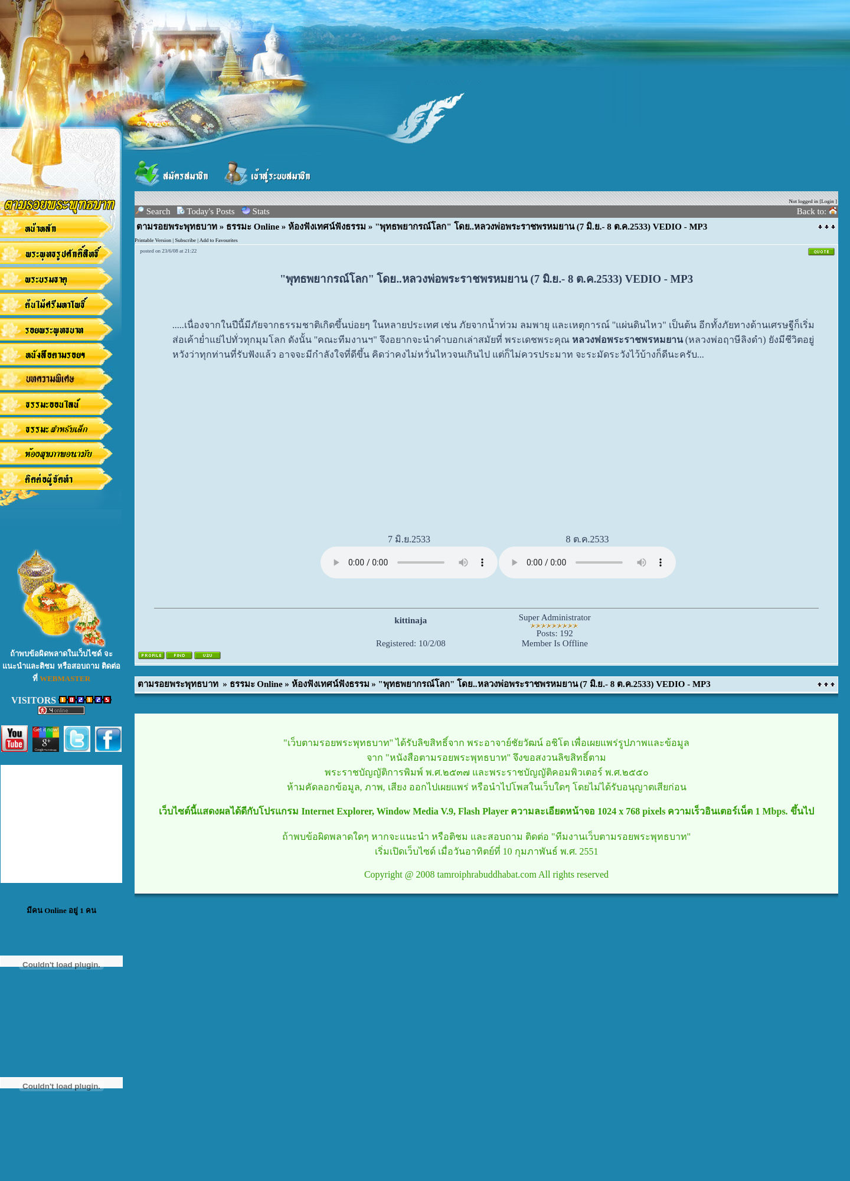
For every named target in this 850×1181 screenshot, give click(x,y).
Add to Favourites (219, 240)
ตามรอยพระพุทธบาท (176, 226)
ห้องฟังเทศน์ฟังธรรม (327, 226)
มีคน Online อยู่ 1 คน (61, 910)
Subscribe (185, 240)
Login (827, 201)
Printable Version (153, 240)
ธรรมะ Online (252, 226)
